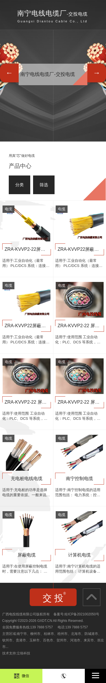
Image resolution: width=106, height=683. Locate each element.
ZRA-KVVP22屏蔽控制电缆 (32, 325)
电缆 (8, 209)
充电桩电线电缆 (26, 478)
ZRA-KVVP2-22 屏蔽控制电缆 (34, 402)
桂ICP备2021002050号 (81, 614)
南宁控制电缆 (79, 478)
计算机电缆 (79, 555)
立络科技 (23, 653)
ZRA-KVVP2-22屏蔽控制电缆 (34, 249)
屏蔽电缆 (27, 555)
